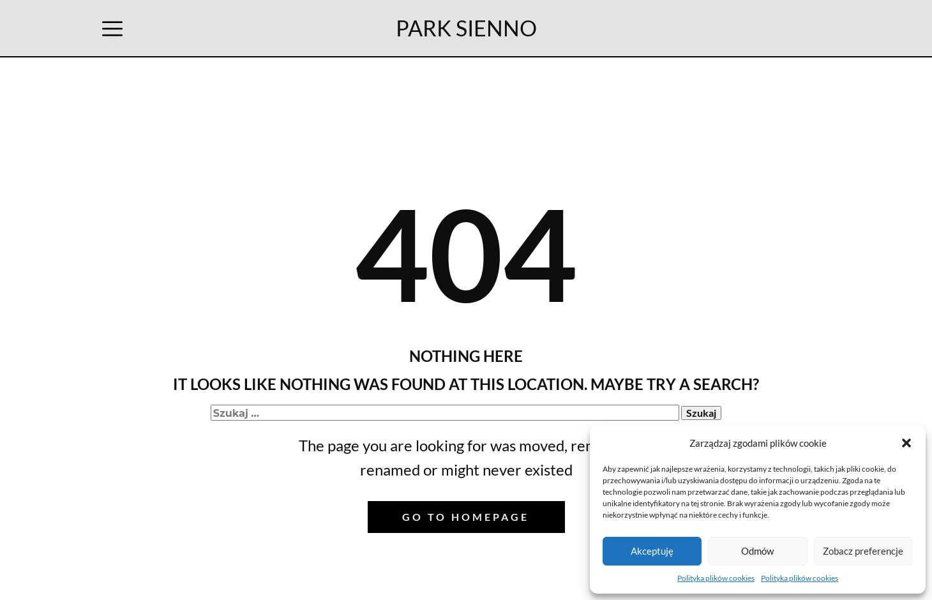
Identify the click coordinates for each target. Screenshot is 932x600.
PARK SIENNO (466, 28)
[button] (906, 443)
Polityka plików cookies (716, 578)
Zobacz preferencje (863, 551)
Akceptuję (652, 551)
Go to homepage (465, 517)
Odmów (757, 551)
